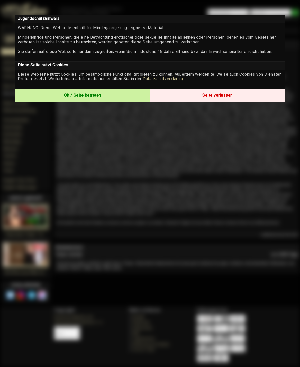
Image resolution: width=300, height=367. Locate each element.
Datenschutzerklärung (163, 78)
